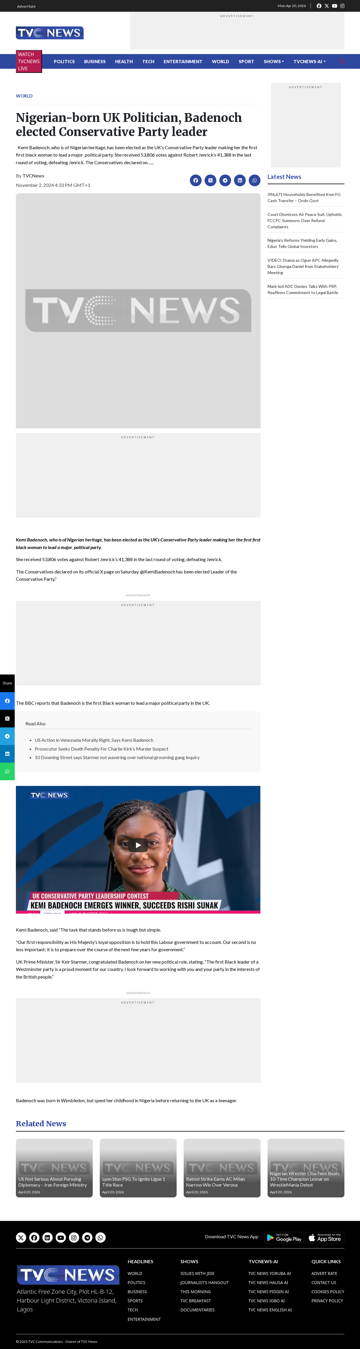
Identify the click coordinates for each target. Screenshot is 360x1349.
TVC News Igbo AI (266, 1300)
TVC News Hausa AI (268, 1282)
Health (124, 61)
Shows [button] (272, 61)
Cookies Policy (327, 1291)
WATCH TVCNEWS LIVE (29, 61)
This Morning (195, 1291)
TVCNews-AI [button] (307, 61)
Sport (246, 61)
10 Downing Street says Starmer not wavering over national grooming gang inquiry (117, 757)
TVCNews (33, 175)
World (220, 61)
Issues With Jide (197, 1273)
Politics (64, 61)
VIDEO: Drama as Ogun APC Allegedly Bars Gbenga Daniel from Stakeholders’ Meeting (303, 266)
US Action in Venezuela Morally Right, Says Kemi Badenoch (94, 740)
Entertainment (183, 61)
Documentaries (197, 1310)
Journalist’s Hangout (204, 1282)
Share (7, 683)
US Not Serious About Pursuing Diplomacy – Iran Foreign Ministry (52, 1181)
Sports (135, 1300)
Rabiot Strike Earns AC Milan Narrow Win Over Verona (215, 1181)
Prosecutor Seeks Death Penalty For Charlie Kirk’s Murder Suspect (101, 748)
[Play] (138, 845)
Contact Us (323, 1282)
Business (95, 61)
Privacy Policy (327, 1300)
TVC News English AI (270, 1310)
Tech (148, 61)
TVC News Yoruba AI (269, 1273)
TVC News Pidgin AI (268, 1291)
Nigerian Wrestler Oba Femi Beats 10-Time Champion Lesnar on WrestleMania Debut (305, 1178)
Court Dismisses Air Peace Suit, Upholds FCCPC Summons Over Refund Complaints (305, 220)
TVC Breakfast (195, 1300)
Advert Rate (26, 6)
